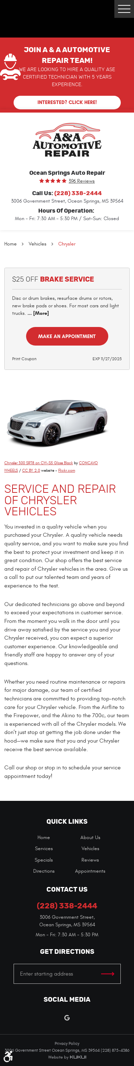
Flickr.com (66, 470)
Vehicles (37, 244)
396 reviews (82, 181)
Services (44, 849)
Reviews (90, 860)
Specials (44, 860)
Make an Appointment (67, 336)
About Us (90, 837)
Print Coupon (24, 358)
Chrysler (66, 244)
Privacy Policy (67, 1043)
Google (67, 1018)
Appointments (90, 871)
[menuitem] (44, 837)
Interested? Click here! (67, 102)
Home (10, 244)
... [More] (37, 313)
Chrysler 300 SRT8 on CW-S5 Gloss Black (38, 463)
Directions (44, 871)
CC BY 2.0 (31, 470)
